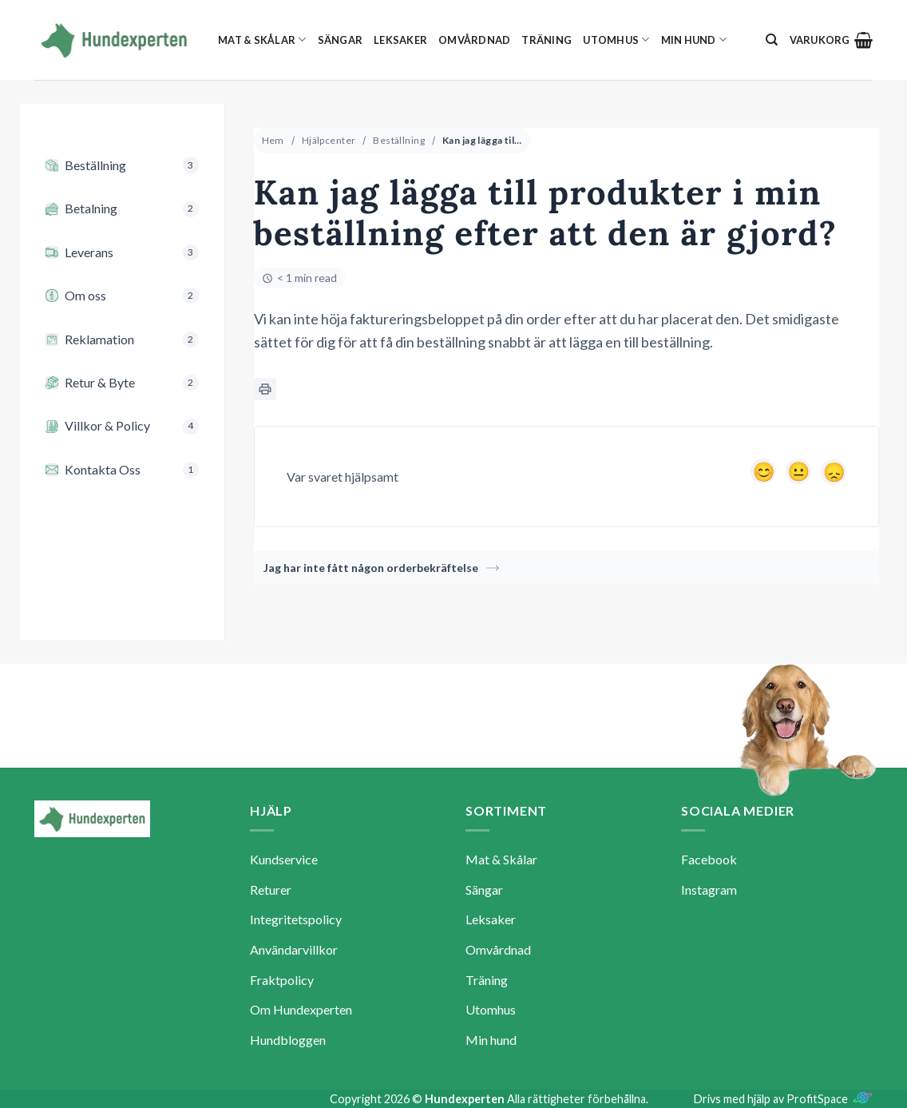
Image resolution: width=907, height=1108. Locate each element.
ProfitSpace (817, 1099)
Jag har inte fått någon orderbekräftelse (381, 567)
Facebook (709, 859)
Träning (546, 40)
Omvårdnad (474, 40)
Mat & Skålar (262, 39)
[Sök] (772, 40)
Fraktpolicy (282, 979)
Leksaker (400, 40)
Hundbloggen (288, 1039)
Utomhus (616, 39)
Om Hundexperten (301, 1009)
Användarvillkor (294, 949)
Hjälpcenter (329, 140)
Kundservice (284, 859)
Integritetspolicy (296, 919)
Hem (273, 140)
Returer (270, 889)
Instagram (709, 889)
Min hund (694, 39)
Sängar (340, 40)
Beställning (399, 140)
